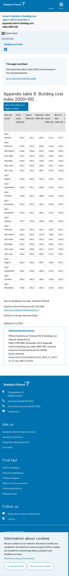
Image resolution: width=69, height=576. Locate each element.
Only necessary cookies (40, 566)
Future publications (12, 488)
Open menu (9, 33)
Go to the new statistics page (21, 78)
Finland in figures (10, 477)
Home (5, 16)
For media (7, 447)
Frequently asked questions (16, 442)
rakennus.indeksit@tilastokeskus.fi (21, 309)
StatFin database (11, 467)
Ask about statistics (12, 436)
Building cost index (13, 44)
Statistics (16, 16)
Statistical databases (13, 472)
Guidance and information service (18, 431)
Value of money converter (15, 483)
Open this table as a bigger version (14, 106)
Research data (9, 493)
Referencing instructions (21, 330)
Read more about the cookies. (19, 558)
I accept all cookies (15, 566)
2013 (12, 19)
